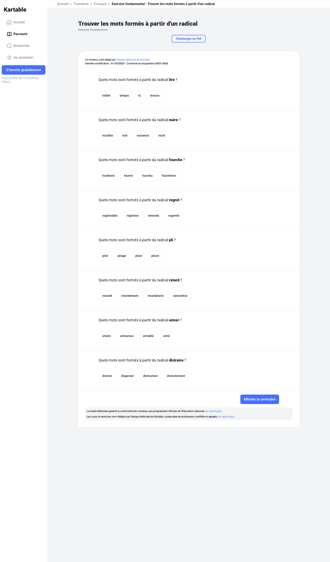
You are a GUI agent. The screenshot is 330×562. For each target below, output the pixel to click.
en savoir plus (213, 411)
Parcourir (17, 34)
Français (100, 4)
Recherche (18, 45)
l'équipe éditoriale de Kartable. (133, 59)
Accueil (16, 22)
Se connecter (20, 57)
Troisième (81, 4)
